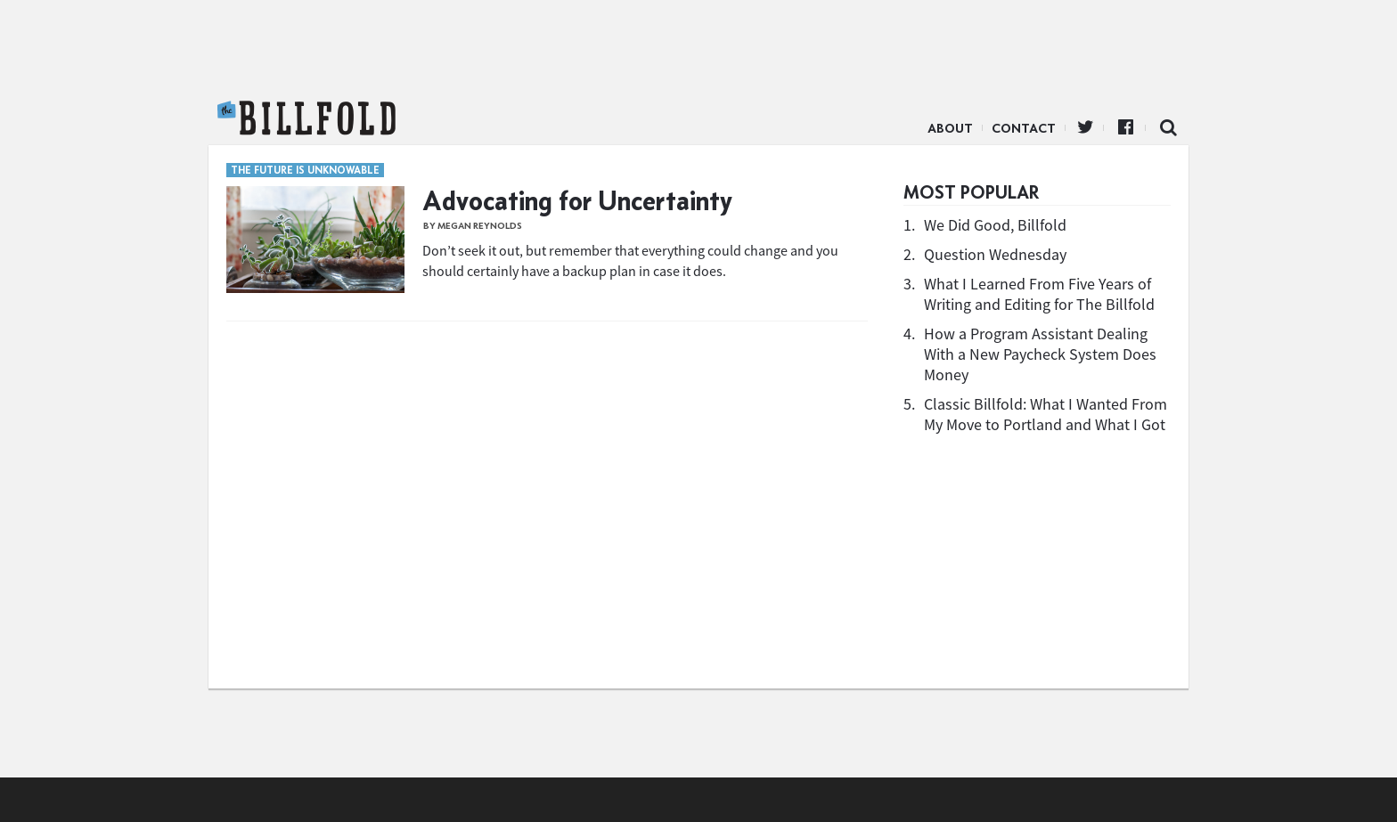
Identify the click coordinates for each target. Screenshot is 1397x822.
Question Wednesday (995, 254)
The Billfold (306, 118)
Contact (1024, 128)
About (950, 128)
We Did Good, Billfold (995, 225)
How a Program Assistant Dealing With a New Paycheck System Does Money (1040, 354)
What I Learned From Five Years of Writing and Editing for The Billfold (1039, 293)
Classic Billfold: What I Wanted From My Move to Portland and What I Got (1045, 414)
